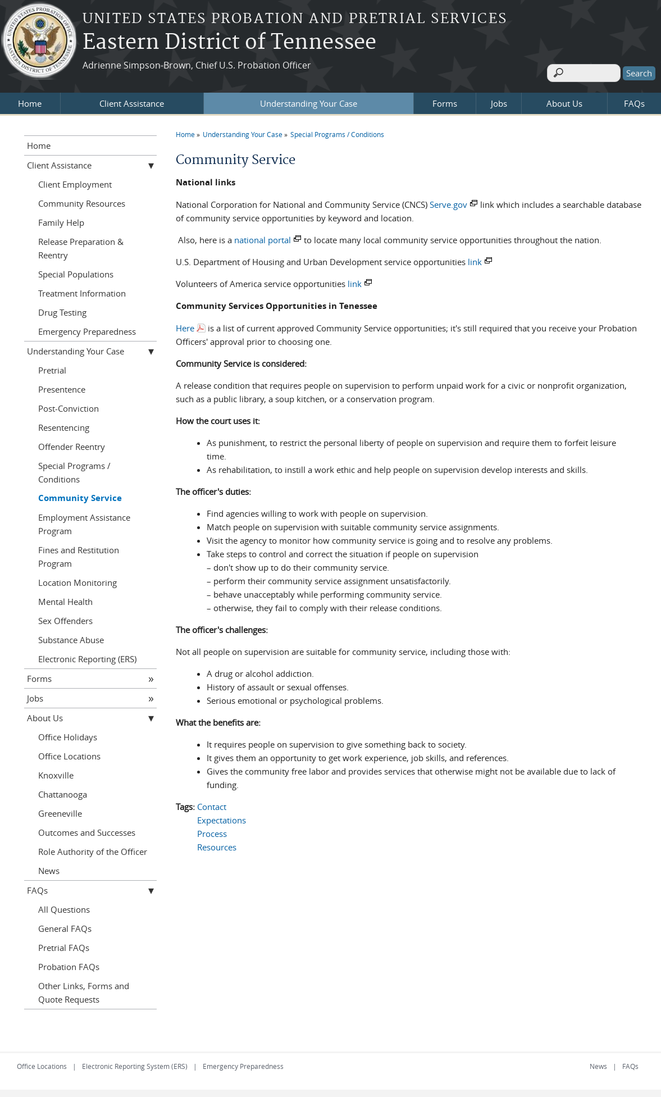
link (475, 257)
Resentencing (63, 423)
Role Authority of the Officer (92, 847)
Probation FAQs (68, 962)
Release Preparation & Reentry (81, 244)
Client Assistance (131, 99)
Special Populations (75, 270)
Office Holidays (67, 733)
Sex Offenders (65, 616)
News (49, 866)
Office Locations (69, 752)
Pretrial (52, 366)
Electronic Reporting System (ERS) (135, 1062)
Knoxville (56, 771)
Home (30, 99)
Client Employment (75, 180)
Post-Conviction (68, 404)
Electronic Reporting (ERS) (87, 655)
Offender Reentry (71, 442)
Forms (444, 99)
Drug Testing (62, 308)
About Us (564, 99)
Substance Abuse (71, 635)
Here (185, 324)
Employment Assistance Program (84, 520)
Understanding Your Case (308, 99)
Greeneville (60, 809)
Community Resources (81, 199)
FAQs (634, 99)
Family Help (61, 218)
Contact (211, 802)
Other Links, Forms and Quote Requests (83, 988)
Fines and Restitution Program (78, 552)
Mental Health (65, 597)
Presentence (61, 385)
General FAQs (65, 924)
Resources (216, 843)
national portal (262, 236)
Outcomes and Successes (86, 828)
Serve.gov (448, 200)
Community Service (80, 494)
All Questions (64, 905)
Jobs (499, 99)
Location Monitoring (77, 578)
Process (212, 829)
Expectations (221, 816)
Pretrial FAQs (63, 943)
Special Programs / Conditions (337, 130)
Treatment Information (82, 289)
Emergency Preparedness (87, 327)
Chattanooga (62, 790)
